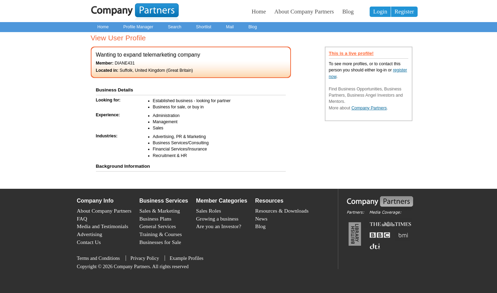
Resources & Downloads (282, 211)
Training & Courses (160, 234)
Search (174, 27)
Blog (348, 11)
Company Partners (369, 108)
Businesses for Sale (160, 242)
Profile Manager (138, 27)
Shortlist (203, 27)
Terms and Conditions (98, 258)
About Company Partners (304, 11)
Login (380, 11)
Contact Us (89, 242)
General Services (157, 226)
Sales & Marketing (159, 211)
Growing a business (217, 219)
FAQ (82, 219)
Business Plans (155, 219)
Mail (230, 27)
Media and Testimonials (102, 226)
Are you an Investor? (218, 226)
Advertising (89, 234)
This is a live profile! (351, 53)
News (261, 219)
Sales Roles (208, 211)
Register (404, 11)
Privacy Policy (144, 258)
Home (259, 11)
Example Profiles (186, 258)
